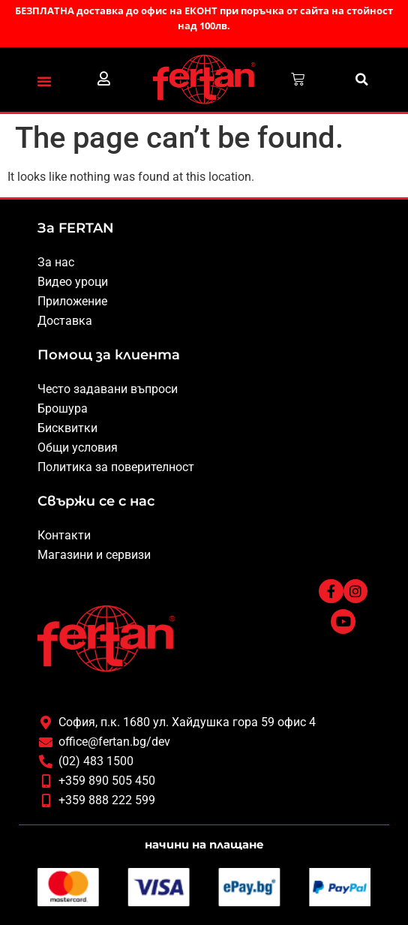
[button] (44, 81)
